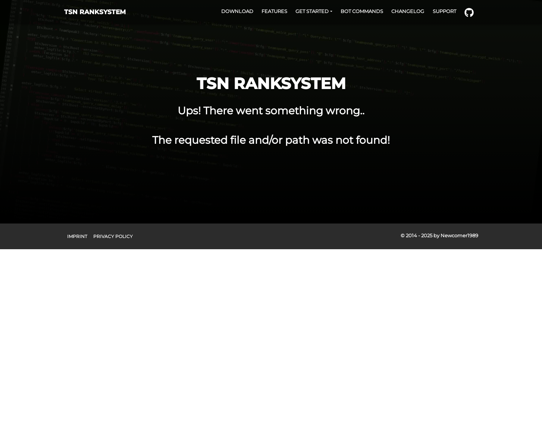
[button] (313, 11)
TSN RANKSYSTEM (95, 12)
